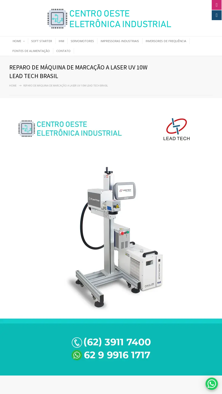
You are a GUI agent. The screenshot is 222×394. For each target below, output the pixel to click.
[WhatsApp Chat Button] (212, 384)
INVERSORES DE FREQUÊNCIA (166, 41)
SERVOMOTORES (82, 41)
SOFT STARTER (41, 41)
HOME (17, 41)
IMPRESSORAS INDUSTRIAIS (120, 41)
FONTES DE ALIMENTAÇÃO (31, 51)
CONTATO (63, 51)
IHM (61, 41)
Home (12, 85)
